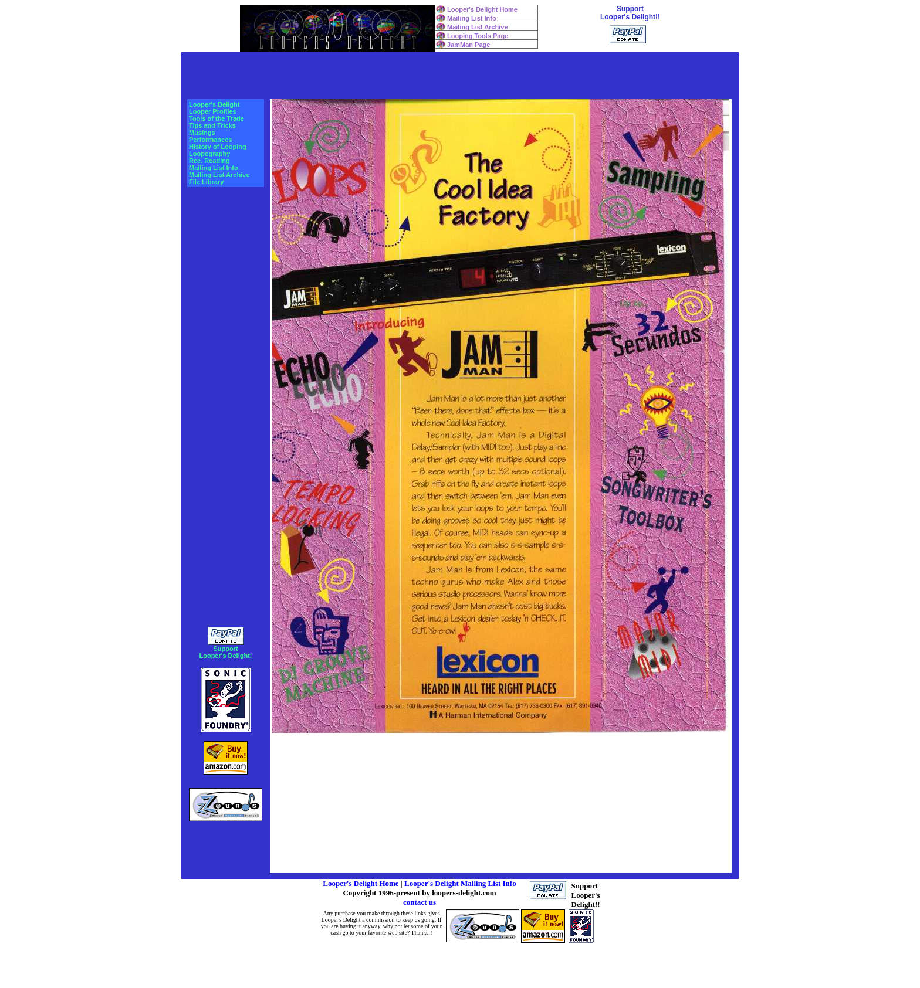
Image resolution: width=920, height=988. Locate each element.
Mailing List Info (471, 18)
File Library (206, 181)
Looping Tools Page (477, 35)
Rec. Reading (209, 160)
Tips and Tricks (212, 125)
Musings (202, 132)
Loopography (209, 153)
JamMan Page (468, 44)
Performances (210, 139)
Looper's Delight (214, 104)
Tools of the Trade (216, 118)
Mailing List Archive (477, 26)
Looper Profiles (212, 111)
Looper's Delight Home (482, 9)
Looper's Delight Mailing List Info (460, 883)
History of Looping (217, 146)
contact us (419, 902)
